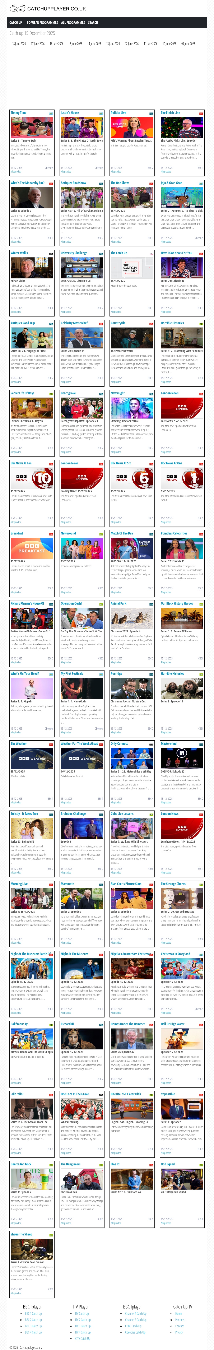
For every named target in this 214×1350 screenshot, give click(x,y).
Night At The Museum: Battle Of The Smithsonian (31, 956)
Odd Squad (168, 1164)
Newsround (68, 533)
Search (93, 22)
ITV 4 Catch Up (83, 1332)
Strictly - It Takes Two (24, 813)
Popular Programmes (42, 22)
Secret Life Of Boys (22, 393)
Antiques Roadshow (73, 182)
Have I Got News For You (176, 253)
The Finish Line (170, 112)
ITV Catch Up (82, 1313)
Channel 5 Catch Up (135, 1319)
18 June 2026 (19, 43)
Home (178, 1313)
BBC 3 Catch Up (33, 1326)
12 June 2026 (132, 43)
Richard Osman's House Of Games (27, 605)
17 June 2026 (38, 43)
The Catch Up (119, 253)
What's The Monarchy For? (28, 182)
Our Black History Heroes (177, 603)
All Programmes (73, 22)
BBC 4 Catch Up (33, 1332)
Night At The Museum (74, 954)
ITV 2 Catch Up (83, 1319)
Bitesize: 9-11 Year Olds (126, 1094)
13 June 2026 (113, 43)
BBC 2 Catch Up (33, 1319)
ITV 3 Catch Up (83, 1326)
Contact (179, 1326)
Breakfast (17, 533)
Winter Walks (19, 253)
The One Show (120, 182)
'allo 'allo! (17, 1094)
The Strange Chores (173, 883)
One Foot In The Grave (75, 1094)
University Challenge (74, 253)
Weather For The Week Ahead (79, 743)
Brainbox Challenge (73, 813)
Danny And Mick (21, 1164)
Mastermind (169, 743)
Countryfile (118, 323)
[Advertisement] (107, 78)
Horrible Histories (172, 323)
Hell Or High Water (173, 1024)
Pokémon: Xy (19, 1024)
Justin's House (70, 112)
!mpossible (168, 1094)
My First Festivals (72, 673)
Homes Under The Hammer (128, 1024)
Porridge (116, 673)
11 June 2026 (150, 43)
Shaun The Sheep (21, 1234)
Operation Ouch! (71, 603)
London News (169, 393)
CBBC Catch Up (133, 1326)
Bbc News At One (171, 463)
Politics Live (118, 112)
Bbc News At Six (121, 463)
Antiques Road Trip (23, 323)
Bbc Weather (19, 743)
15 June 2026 (75, 43)
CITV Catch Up (82, 1338)
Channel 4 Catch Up (135, 1313)
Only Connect (119, 743)
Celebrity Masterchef (74, 323)
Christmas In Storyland (175, 954)
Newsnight (118, 393)
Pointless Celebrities (174, 533)
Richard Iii (67, 1024)
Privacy (179, 1332)
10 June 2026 (169, 43)
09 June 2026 (188, 43)
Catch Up (15, 22)
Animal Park (118, 603)
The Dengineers (70, 1164)
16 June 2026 (56, 43)
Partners (179, 1319)
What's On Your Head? (25, 673)
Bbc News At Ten (21, 463)
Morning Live (19, 883)
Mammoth (67, 883)
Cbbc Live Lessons (122, 813)
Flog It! (115, 1164)
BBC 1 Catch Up (33, 1313)
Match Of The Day (122, 533)
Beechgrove (68, 393)
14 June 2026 (94, 43)
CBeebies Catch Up (135, 1332)
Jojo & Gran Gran (171, 182)
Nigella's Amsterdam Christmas (131, 954)
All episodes (16, 171)
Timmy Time (18, 112)
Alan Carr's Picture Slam (126, 883)
